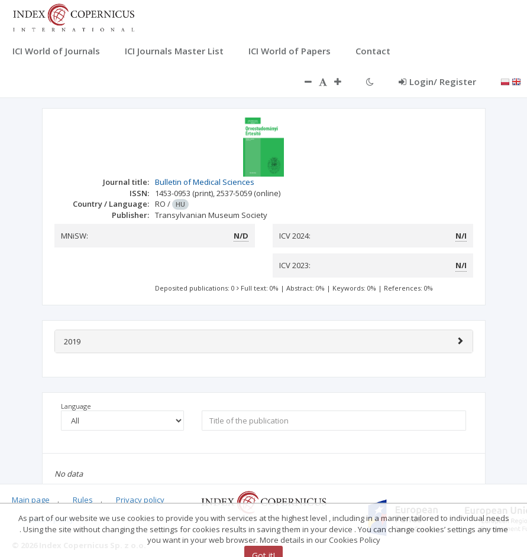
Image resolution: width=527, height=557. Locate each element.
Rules (83, 499)
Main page (31, 499)
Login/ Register (437, 81)
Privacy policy (140, 499)
